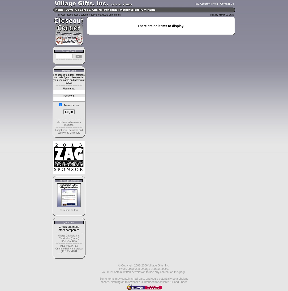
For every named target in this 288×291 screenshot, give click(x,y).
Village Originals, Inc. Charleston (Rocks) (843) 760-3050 (69, 238)
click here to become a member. (69, 123)
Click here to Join (69, 210)
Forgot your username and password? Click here (69, 131)
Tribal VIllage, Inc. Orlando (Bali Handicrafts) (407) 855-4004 (68, 249)
